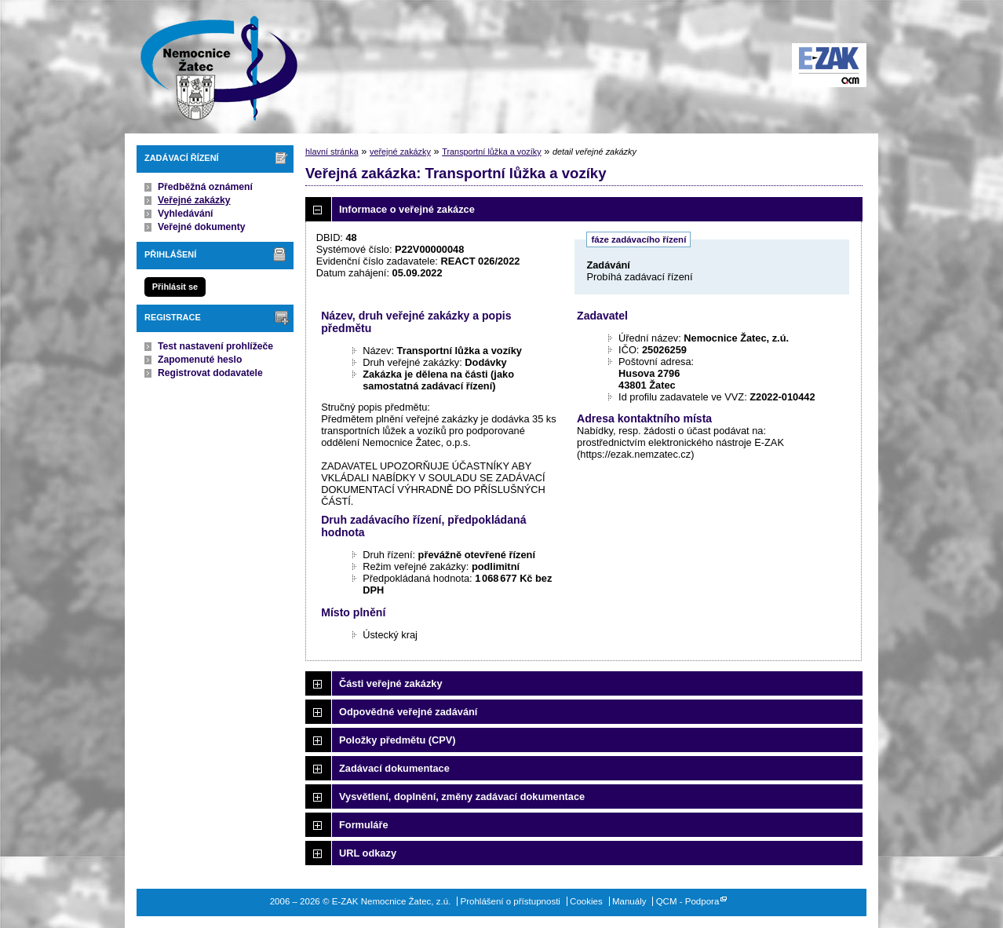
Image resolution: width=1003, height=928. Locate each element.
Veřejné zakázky (194, 200)
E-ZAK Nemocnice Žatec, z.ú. (211, 66)
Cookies (586, 901)
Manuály (629, 901)
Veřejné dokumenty (201, 226)
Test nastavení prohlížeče (215, 346)
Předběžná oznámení (205, 186)
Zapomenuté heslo (200, 359)
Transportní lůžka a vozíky (492, 151)
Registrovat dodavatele (210, 372)
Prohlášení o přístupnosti (510, 901)
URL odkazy (367, 853)
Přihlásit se (175, 286)
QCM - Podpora (688, 901)
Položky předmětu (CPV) (397, 740)
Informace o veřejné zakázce (407, 209)
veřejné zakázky (400, 151)
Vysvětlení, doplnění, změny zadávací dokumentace (462, 796)
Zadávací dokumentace (394, 768)
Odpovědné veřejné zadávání (408, 712)
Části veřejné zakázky (391, 683)
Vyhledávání (185, 213)
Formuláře (363, 825)
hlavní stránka (332, 151)
